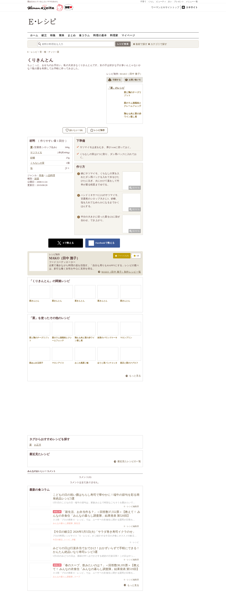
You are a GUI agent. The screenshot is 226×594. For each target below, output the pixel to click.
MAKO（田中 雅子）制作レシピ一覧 (121, 271)
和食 (41, 175)
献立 (44, 35)
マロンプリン (130, 330)
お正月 (37, 444)
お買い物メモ (133, 80)
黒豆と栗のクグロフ (130, 355)
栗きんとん (39, 293)
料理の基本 (100, 35)
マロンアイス (62, 355)
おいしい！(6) (76, 130)
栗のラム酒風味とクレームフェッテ (62, 331)
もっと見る (135, 375)
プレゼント (179, 2)
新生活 (77, 523)
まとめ (72, 35)
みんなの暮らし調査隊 (63, 523)
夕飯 (74, 539)
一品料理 (50, 175)
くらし (151, 2)
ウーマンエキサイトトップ (165, 7)
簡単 (61, 35)
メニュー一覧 (192, 2)
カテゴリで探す (159, 44)
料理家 (114, 35)
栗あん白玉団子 (39, 355)
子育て (143, 2)
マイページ (128, 35)
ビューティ (161, 2)
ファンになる (122, 256)
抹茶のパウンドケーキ (107, 330)
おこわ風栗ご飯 (85, 355)
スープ (77, 577)
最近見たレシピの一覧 (129, 461)
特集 (53, 35)
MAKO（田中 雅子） (131, 73)
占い (170, 2)
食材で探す (141, 44)
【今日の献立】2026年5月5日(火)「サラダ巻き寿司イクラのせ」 (94, 531)
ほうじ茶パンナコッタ (107, 355)
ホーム (34, 35)
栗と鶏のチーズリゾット (39, 331)
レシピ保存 (99, 130)
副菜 (36, 178)
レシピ (67, 539)
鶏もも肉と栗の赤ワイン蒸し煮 (85, 331)
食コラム (84, 35)
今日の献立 (58, 539)
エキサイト (192, 7)
